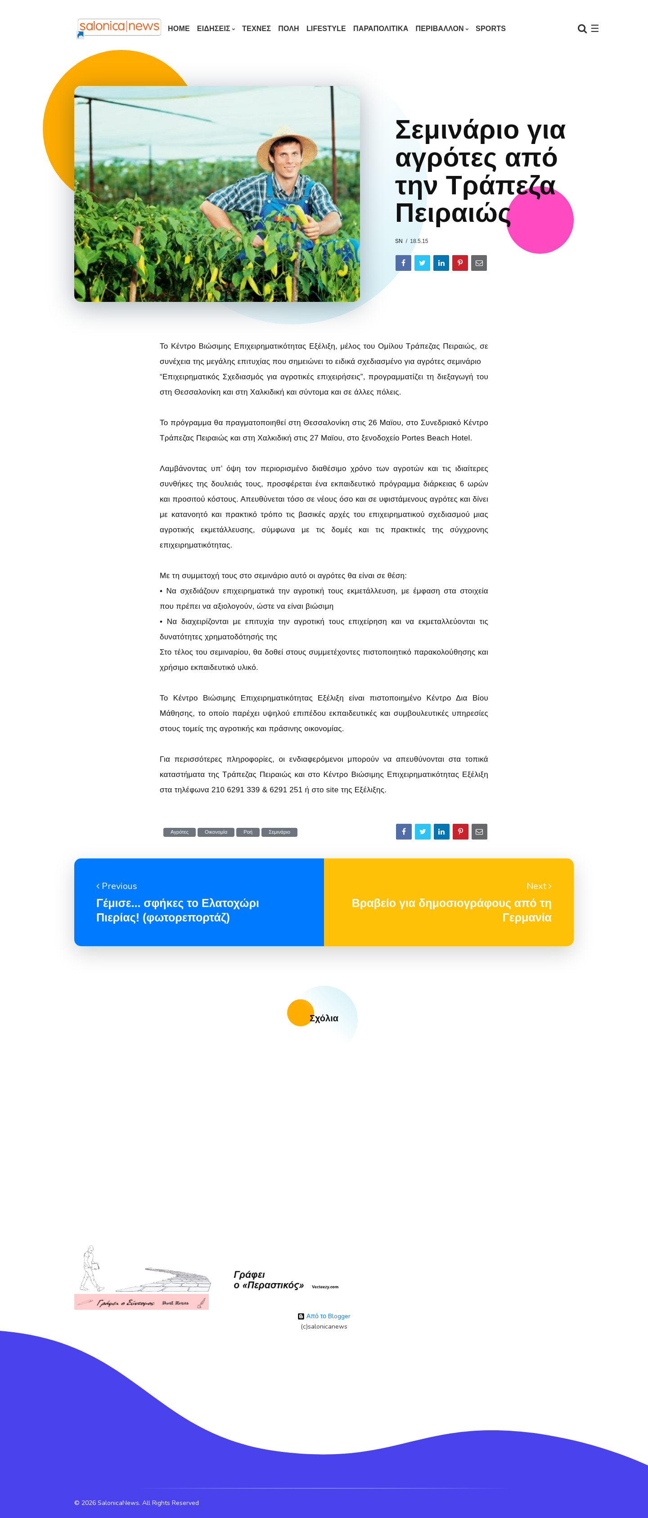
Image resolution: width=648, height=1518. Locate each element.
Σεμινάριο (279, 832)
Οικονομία (216, 832)
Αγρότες (180, 832)
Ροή (247, 832)
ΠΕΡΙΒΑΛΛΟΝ (439, 28)
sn (399, 241)
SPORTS (491, 28)
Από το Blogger (324, 1316)
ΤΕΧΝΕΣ (256, 28)
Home (179, 28)
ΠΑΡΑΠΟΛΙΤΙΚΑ (381, 28)
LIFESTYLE (326, 28)
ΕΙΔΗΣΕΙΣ (213, 28)
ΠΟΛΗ (288, 28)
